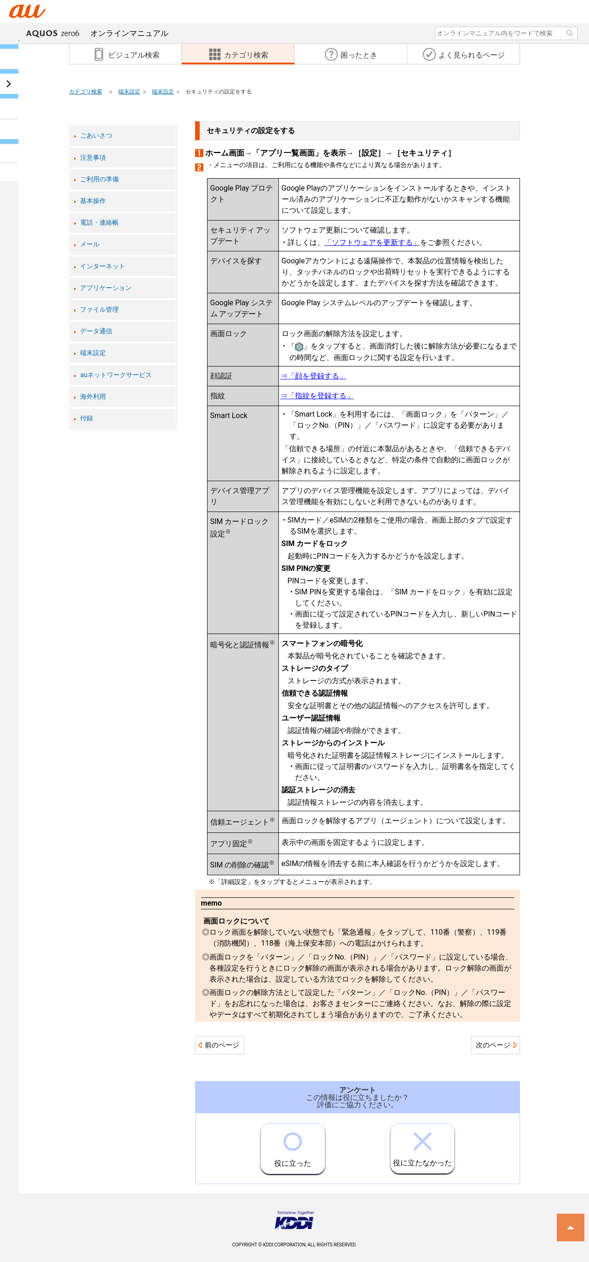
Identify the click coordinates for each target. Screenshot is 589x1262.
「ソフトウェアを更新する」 (372, 242)
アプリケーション (106, 288)
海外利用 (93, 397)
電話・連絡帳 (99, 223)
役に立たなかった (422, 1145)
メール (89, 244)
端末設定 (129, 91)
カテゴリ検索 (85, 91)
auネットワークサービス (116, 375)
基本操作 (93, 201)
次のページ (493, 1045)
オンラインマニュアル (97, 33)
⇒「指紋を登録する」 (317, 395)
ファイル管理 (99, 310)
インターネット (102, 266)
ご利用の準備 (99, 179)
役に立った (292, 1145)
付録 (86, 418)
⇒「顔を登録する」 (313, 376)
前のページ (222, 1045)
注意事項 (93, 158)
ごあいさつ (96, 136)
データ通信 (96, 331)
